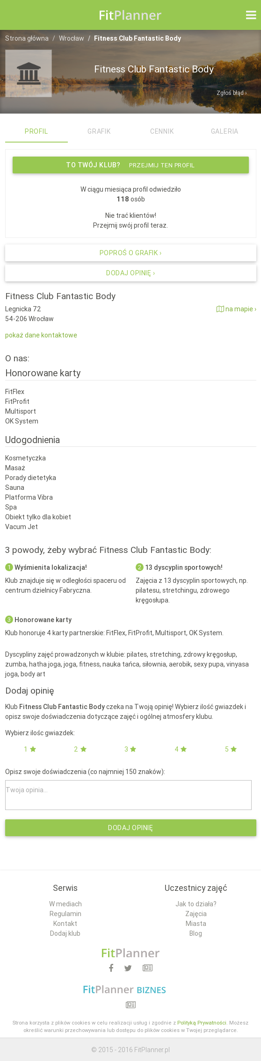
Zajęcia (196, 914)
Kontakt (65, 923)
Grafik (99, 131)
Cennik (162, 131)
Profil (36, 131)
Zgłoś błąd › (232, 92)
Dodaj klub (65, 933)
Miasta (196, 923)
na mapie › (236, 309)
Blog (195, 933)
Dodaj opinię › (130, 273)
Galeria (225, 131)
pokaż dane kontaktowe (41, 335)
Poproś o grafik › (131, 253)
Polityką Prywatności (201, 1022)
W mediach (65, 904)
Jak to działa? (196, 904)
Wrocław (71, 38)
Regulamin (65, 914)
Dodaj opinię (130, 828)
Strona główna (27, 38)
